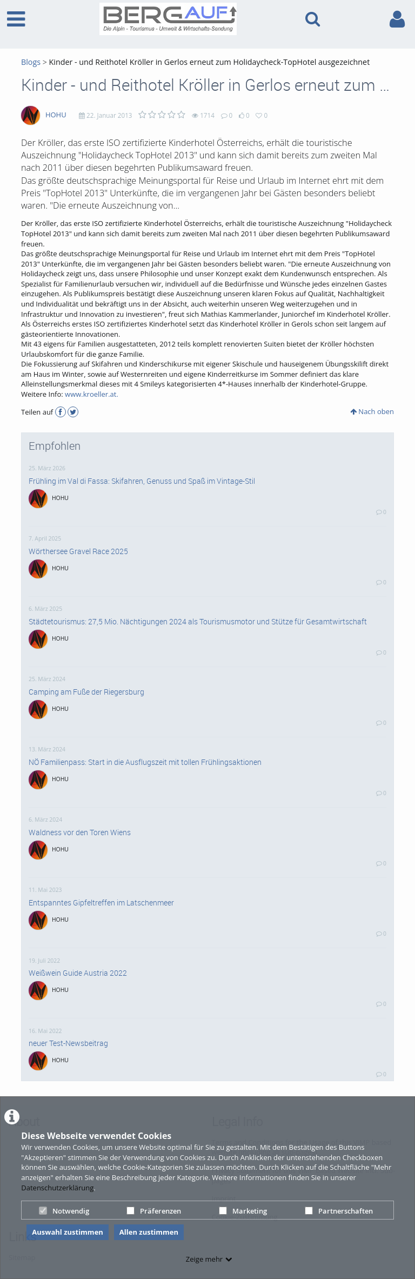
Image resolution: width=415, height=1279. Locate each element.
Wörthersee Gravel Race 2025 (78, 551)
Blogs (31, 62)
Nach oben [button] (372, 411)
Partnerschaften (339, 1211)
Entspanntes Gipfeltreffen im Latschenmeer (101, 903)
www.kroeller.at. (91, 394)
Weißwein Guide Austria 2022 (78, 973)
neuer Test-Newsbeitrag (68, 1043)
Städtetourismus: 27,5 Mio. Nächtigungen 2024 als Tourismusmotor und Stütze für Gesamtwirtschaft (198, 622)
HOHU (55, 114)
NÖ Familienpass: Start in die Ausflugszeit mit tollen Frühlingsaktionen (145, 762)
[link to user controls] (397, 19)
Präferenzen (153, 1211)
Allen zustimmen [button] (148, 1232)
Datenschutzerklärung (57, 1188)
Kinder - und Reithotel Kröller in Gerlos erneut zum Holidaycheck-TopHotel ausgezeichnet (209, 62)
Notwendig (64, 1211)
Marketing (243, 1211)
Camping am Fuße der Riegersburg (86, 692)
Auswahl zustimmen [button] (67, 1232)
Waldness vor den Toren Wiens (80, 832)
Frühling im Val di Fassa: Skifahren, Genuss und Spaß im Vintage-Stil (142, 481)
